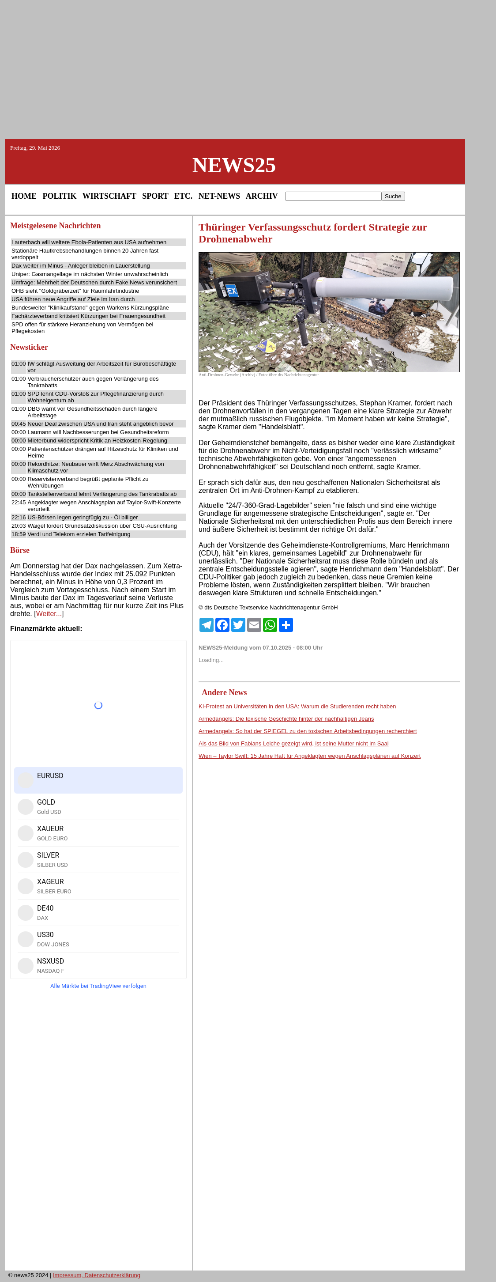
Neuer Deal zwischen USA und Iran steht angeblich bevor (101, 423)
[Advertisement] (248, 69)
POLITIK (60, 196)
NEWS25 (234, 165)
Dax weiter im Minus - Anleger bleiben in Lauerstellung (80, 265)
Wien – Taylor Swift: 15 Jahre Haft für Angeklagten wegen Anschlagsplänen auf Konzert (310, 756)
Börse (20, 550)
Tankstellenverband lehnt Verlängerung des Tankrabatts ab (102, 494)
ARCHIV (262, 196)
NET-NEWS (219, 196)
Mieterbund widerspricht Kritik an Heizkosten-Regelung (97, 440)
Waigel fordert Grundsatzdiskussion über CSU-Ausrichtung (102, 525)
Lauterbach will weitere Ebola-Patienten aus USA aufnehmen (88, 242)
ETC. (183, 196)
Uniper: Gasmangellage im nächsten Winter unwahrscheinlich (89, 274)
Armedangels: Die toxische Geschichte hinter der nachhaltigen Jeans (286, 718)
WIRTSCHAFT (109, 196)
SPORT (155, 196)
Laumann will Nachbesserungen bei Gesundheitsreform (98, 432)
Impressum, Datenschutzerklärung (96, 1275)
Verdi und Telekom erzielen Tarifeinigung (79, 534)
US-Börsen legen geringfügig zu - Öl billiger (83, 517)
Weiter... (49, 613)
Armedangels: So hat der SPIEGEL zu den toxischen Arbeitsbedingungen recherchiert (308, 731)
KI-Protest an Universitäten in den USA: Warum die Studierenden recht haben (297, 706)
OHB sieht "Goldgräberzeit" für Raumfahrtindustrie (75, 290)
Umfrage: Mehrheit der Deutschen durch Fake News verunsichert (94, 282)
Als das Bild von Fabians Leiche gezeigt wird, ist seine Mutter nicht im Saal (294, 743)
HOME (24, 196)
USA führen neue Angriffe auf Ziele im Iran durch (73, 299)
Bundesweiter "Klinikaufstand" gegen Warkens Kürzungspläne (90, 307)
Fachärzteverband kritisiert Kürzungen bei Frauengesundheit (88, 316)
